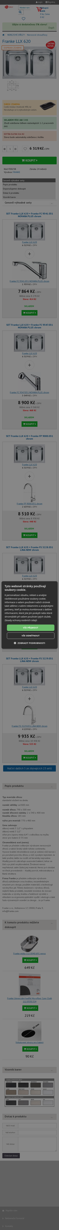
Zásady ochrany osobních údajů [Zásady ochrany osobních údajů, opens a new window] (21, 620)
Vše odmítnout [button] (31, 635)
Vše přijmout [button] (30, 627)
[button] (29, 643)
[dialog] (29, 615)
